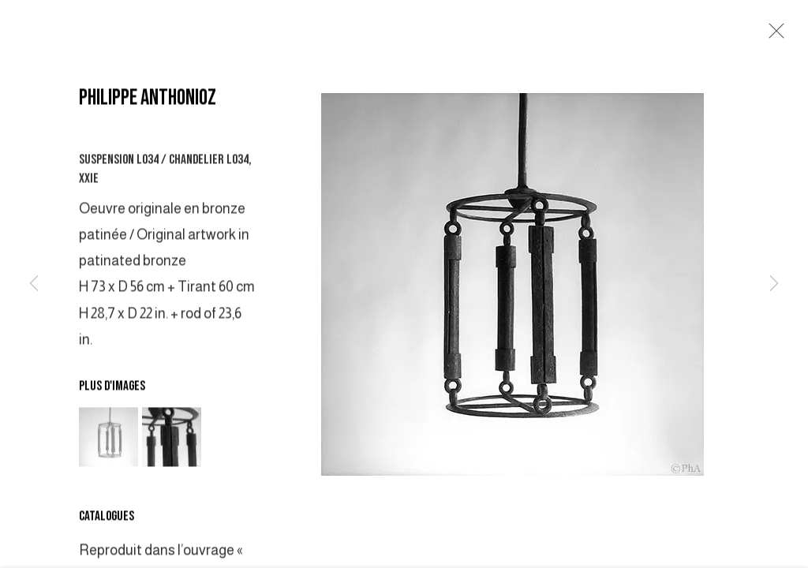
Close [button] (772, 35)
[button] (108, 439)
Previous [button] (34, 284)
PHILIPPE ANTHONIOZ (147, 100)
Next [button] (774, 284)
